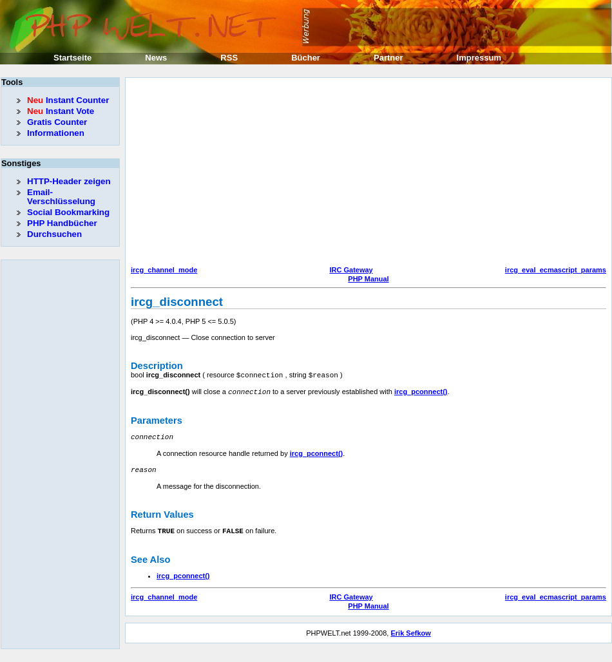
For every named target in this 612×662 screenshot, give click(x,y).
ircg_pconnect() (421, 391)
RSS (229, 57)
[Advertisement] (262, 173)
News (156, 57)
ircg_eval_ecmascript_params (555, 270)
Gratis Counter (57, 122)
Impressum (479, 57)
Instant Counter (68, 100)
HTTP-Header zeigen (69, 181)
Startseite (72, 57)
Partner (388, 57)
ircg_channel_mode (164, 270)
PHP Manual (368, 279)
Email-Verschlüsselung (61, 196)
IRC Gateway (350, 270)
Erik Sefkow (410, 630)
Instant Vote (60, 111)
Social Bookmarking (68, 212)
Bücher (305, 57)
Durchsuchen (54, 234)
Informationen (55, 133)
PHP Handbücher (62, 223)
